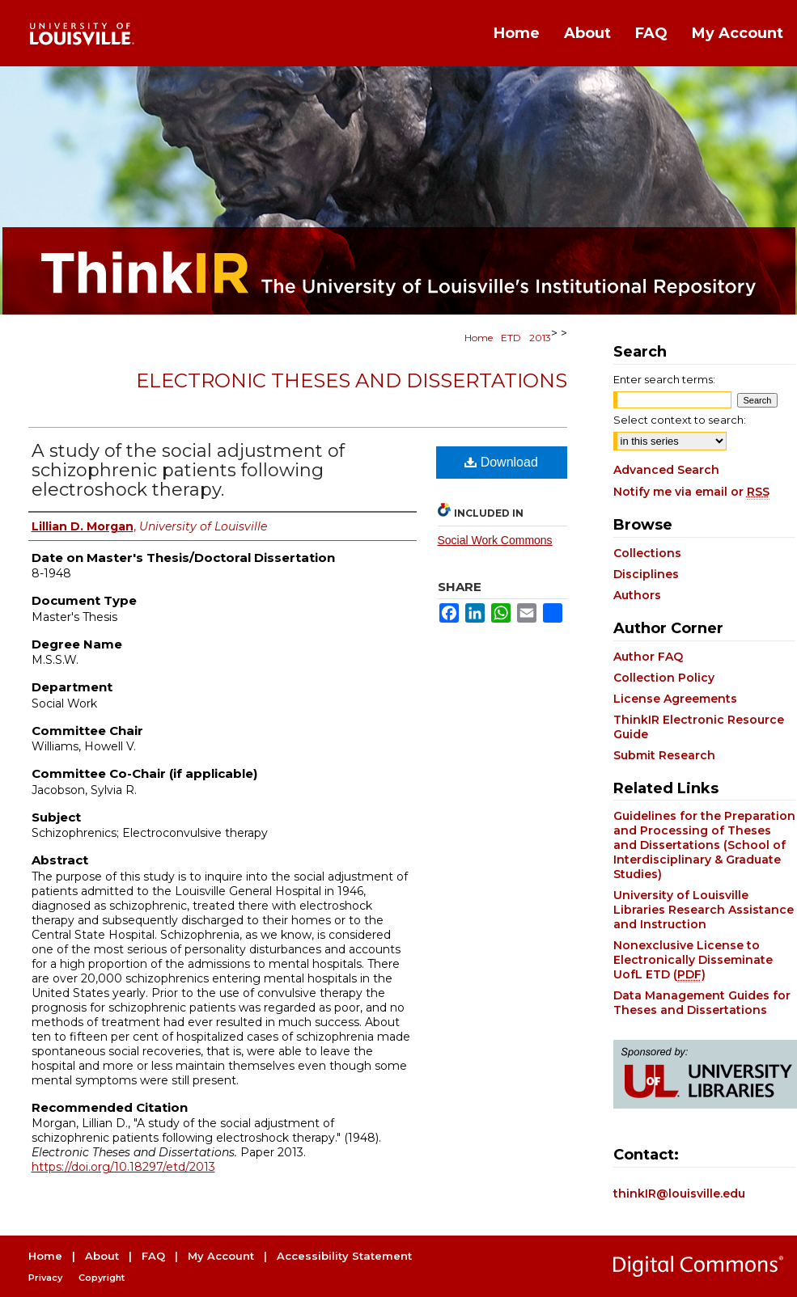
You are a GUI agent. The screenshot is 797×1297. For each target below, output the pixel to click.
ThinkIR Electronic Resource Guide (698, 726)
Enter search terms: (664, 379)
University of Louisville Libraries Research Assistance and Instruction (703, 910)
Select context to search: (679, 419)
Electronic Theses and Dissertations (351, 380)
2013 (540, 338)
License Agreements (675, 698)
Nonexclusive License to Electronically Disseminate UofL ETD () (693, 960)
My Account (221, 1255)
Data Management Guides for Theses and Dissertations (702, 1002)
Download (501, 462)
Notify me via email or (691, 491)
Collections (647, 553)
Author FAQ (648, 656)
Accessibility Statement (344, 1255)
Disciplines (646, 574)
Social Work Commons (495, 540)
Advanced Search (666, 470)
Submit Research (664, 755)
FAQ (153, 1255)
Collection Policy (663, 677)
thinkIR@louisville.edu (679, 1193)
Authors (637, 595)
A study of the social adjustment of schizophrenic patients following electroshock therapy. (188, 470)
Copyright (101, 1277)
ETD (511, 338)
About (102, 1255)
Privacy (45, 1277)
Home (478, 338)
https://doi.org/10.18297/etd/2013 (123, 1167)
